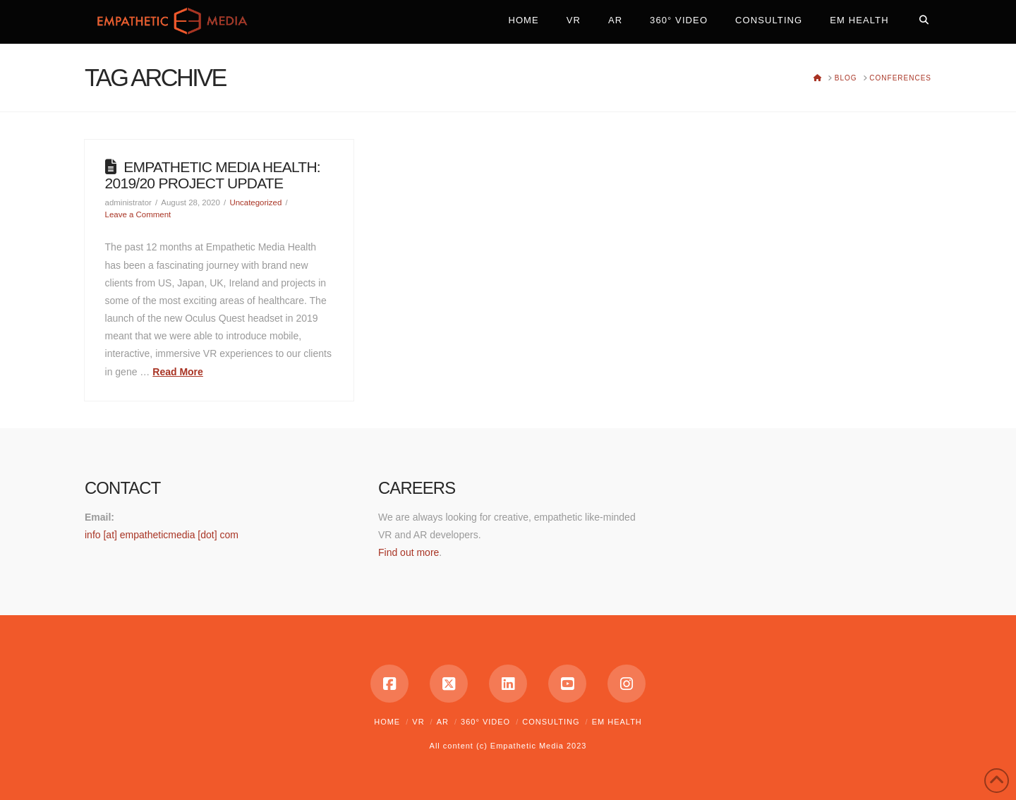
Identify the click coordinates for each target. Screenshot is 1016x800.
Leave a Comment (138, 214)
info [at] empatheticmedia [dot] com (161, 534)
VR (418, 721)
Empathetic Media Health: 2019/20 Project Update (212, 175)
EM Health (617, 721)
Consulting (550, 721)
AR (443, 721)
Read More (177, 371)
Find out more (408, 552)
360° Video (485, 721)
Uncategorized (255, 202)
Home (387, 721)
